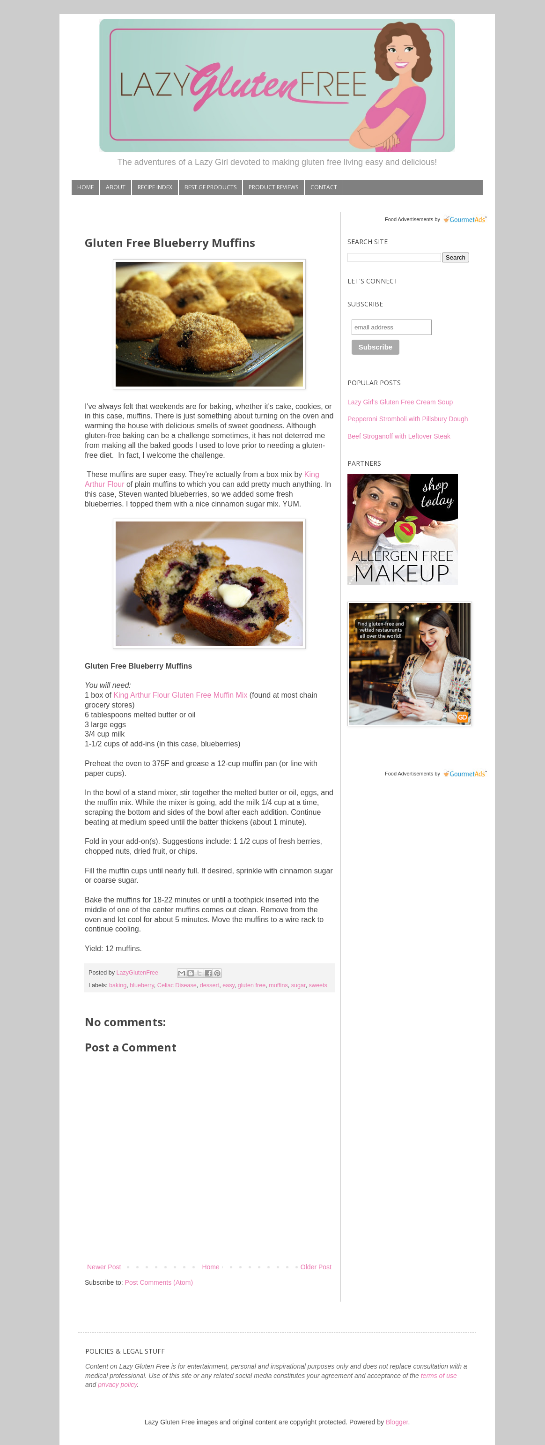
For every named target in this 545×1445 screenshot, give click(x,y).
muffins (278, 985)
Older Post (316, 1267)
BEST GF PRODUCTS (210, 187)
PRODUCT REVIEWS (273, 187)
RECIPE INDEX (155, 187)
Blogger (397, 1422)
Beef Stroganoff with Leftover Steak (398, 436)
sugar (298, 985)
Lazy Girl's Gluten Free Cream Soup (400, 402)
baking (117, 985)
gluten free (252, 985)
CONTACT (323, 187)
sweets (318, 985)
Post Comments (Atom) (159, 1282)
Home (210, 1267)
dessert (209, 985)
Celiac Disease (177, 985)
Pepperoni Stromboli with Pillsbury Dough (407, 419)
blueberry (142, 985)
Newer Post (104, 1267)
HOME (85, 187)
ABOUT (115, 187)
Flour (115, 484)
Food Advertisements (409, 219)
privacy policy (117, 1384)
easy (228, 985)
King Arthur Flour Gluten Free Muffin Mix (180, 695)
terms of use (439, 1375)
